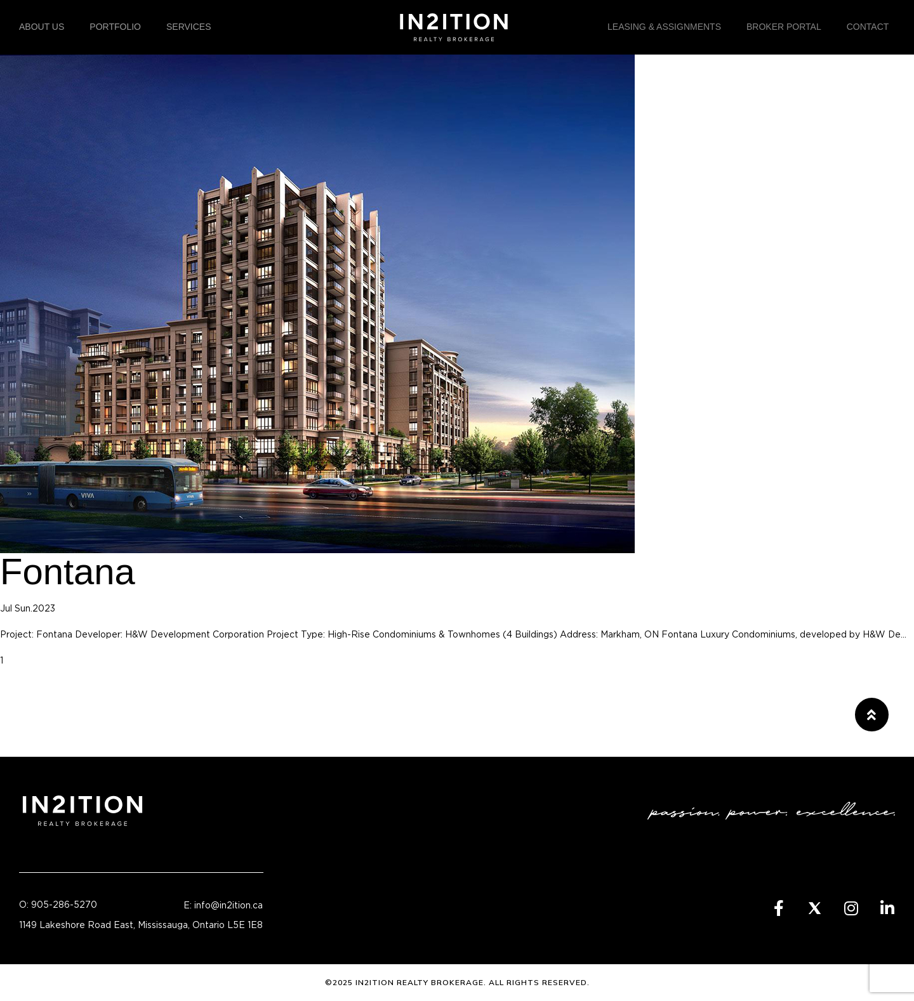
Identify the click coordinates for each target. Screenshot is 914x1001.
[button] (872, 714)
